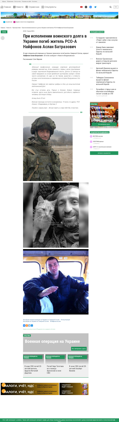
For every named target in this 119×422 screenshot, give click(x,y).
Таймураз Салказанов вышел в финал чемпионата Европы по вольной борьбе (105, 80)
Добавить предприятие (104, 153)
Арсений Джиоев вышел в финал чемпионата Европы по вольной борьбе (107, 70)
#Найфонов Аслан (55, 321)
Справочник (32, 7)
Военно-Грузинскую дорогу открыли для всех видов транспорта (106, 61)
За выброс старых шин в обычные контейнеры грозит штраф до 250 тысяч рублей (106, 92)
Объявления (10, 1)
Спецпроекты (49, 7)
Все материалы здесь (79, 349)
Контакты (34, 1)
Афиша (4, 1)
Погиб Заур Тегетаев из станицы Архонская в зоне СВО (55, 369)
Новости (18, 7)
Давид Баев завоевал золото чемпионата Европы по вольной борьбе (105, 50)
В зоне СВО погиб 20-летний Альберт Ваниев (77, 368)
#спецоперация (65, 320)
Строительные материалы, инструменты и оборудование (103, 113)
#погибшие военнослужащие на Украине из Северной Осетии (41, 320)
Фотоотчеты (17, 1)
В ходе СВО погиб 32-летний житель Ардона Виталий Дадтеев (33, 369)
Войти (116, 7)
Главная (6, 7)
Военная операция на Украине (52, 341)
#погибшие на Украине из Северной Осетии (36, 321)
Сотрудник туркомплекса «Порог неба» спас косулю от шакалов (107, 40)
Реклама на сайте (26, 1)
